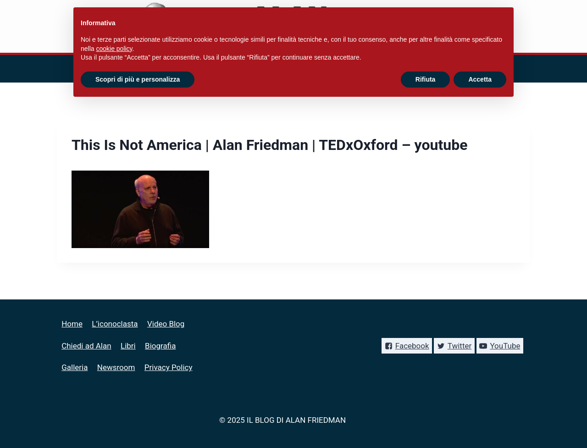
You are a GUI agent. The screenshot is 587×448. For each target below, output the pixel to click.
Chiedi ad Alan (86, 345)
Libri (128, 345)
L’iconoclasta (115, 323)
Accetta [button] (480, 79)
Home (72, 323)
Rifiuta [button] (425, 79)
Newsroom (116, 367)
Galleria (74, 367)
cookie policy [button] (114, 48)
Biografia (160, 345)
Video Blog (165, 323)
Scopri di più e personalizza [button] (137, 79)
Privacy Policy (168, 367)
